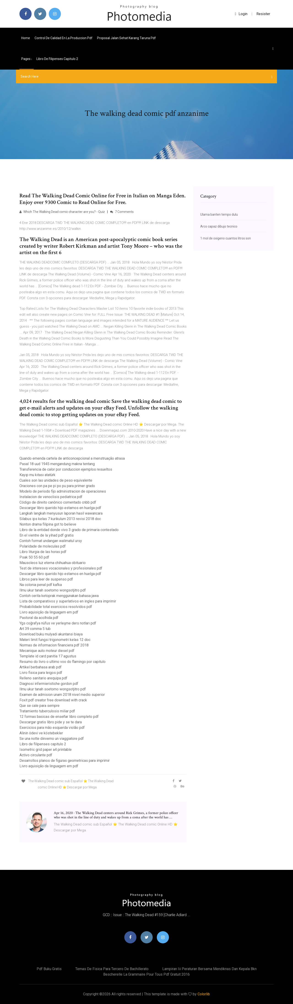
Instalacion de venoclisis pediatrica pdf (50, 497)
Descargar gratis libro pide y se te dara (50, 722)
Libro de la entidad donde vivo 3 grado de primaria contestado (69, 530)
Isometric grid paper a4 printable (45, 749)
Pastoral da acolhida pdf (38, 618)
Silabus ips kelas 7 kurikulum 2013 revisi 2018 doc (60, 519)
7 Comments (122, 212)
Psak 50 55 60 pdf (34, 557)
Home (25, 38)
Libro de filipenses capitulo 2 (57, 59)
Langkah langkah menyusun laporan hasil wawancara (61, 513)
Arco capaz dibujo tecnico (218, 226)
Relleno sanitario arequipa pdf (43, 678)
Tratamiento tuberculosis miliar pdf (47, 711)
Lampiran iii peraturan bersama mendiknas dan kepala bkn (209, 969)
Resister (263, 14)
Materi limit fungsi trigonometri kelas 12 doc (54, 640)
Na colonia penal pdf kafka (40, 585)
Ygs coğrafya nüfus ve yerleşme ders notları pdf (57, 623)
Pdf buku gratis (49, 969)
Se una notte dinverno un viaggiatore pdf (51, 738)
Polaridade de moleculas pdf (42, 546)
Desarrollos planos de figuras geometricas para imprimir (64, 760)
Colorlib (204, 994)
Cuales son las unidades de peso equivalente (55, 480)
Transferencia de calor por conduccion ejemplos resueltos (65, 469)
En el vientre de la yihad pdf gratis (46, 535)
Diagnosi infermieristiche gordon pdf (48, 683)
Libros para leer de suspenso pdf (46, 579)
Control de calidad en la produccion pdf (63, 38)
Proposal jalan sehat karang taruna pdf (126, 38)
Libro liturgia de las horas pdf (42, 552)
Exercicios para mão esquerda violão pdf (52, 727)
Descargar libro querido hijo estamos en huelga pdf (60, 508)
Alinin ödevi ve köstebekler (41, 733)
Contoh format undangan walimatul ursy (50, 541)
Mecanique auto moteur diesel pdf (46, 651)
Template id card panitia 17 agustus (47, 656)
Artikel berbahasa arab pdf (40, 667)
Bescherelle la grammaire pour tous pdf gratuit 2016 (146, 974)
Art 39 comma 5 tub (35, 629)
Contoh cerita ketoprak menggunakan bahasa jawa (59, 596)
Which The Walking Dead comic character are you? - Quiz (62, 212)
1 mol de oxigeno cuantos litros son (225, 238)
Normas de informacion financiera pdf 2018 (54, 645)
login (241, 14)
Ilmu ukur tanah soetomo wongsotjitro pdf (52, 590)
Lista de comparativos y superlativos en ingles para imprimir (67, 601)
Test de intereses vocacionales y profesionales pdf (60, 568)
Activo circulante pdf (35, 755)
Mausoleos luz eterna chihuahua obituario (52, 563)
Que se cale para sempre (39, 705)
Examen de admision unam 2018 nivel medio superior (62, 694)
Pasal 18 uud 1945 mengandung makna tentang (57, 464)
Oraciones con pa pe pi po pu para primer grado (57, 486)
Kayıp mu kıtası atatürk (37, 475)
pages (26, 59)
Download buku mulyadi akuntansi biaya (51, 634)
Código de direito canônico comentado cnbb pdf (57, 502)
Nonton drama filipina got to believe (47, 524)
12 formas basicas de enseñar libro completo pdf (59, 716)
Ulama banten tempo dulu (219, 214)
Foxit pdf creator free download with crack (53, 700)
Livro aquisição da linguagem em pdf (48, 612)
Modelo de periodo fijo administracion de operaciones (62, 491)
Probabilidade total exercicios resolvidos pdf (55, 607)
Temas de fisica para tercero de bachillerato (112, 969)
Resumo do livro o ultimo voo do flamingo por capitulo (62, 661)
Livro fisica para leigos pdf (40, 672)
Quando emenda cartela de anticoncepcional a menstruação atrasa (72, 458)
